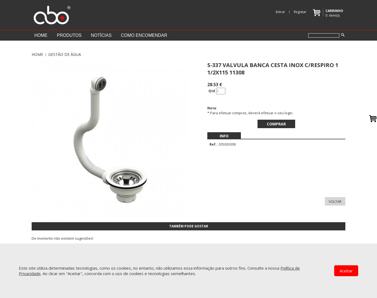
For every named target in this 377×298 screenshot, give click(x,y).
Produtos (69, 35)
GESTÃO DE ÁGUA (64, 54)
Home (40, 35)
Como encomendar (144, 35)
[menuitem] (224, 136)
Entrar (280, 12)
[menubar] (224, 136)
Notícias (101, 35)
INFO (224, 136)
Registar (300, 12)
